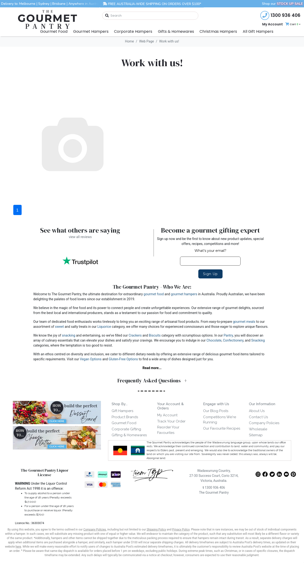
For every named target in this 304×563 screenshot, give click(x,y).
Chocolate (213, 340)
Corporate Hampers (133, 31)
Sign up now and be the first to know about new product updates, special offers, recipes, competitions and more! (210, 241)
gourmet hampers (184, 294)
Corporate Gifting (126, 429)
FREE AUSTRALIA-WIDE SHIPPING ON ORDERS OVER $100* (152, 3)
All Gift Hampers (258, 31)
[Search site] (107, 16)
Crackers (135, 335)
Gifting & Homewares (129, 435)
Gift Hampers (122, 411)
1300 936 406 (214, 489)
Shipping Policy (156, 531)
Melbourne (27, 3)
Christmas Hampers (218, 31)
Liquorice (104, 326)
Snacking (258, 340)
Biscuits (155, 335)
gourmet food (154, 294)
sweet (59, 326)
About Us (257, 411)
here (18, 548)
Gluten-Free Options (123, 359)
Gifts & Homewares (176, 31)
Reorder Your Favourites (168, 430)
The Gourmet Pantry (214, 494)
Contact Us (258, 417)
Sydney (43, 3)
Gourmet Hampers (91, 31)
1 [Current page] (17, 210)
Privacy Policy (181, 531)
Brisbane (59, 3)
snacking (68, 335)
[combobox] (150, 16)
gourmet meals (244, 322)
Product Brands (125, 417)
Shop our (282, 3)
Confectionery (233, 340)
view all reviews (80, 237)
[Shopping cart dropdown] (292, 24)
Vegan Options (90, 359)
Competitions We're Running (219, 420)
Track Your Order (171, 421)
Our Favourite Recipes (221, 428)
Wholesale (258, 429)
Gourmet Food (53, 31)
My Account (272, 24)
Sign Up (210, 274)
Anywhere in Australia (85, 3)
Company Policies (264, 423)
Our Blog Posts (215, 411)
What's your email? (210, 251)
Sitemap (256, 435)
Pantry (228, 335)
